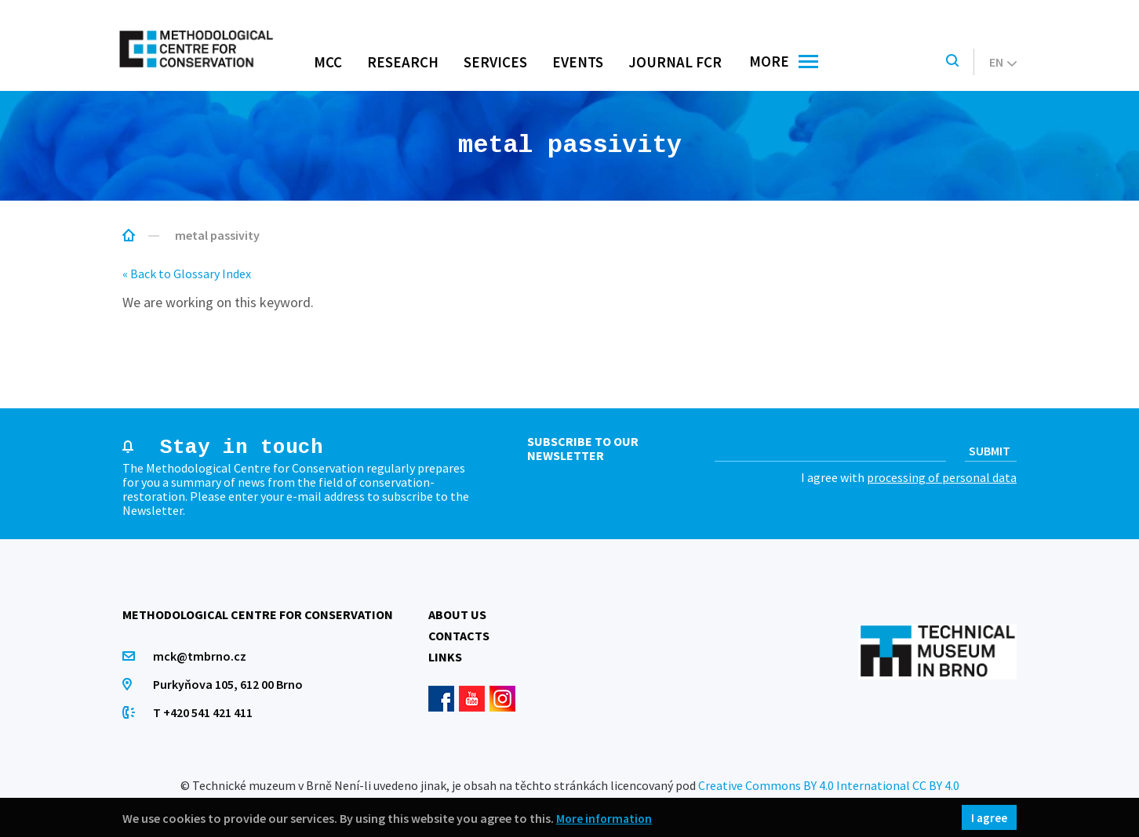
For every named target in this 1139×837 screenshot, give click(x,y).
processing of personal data (942, 477)
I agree (988, 817)
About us (457, 614)
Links (445, 657)
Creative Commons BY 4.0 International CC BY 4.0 (828, 785)
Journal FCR (675, 62)
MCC (328, 62)
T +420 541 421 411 (203, 712)
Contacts (458, 635)
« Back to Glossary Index (186, 273)
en (1003, 62)
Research (402, 62)
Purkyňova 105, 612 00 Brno (229, 684)
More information (605, 817)
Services (495, 62)
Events (577, 62)
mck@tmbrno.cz (200, 656)
